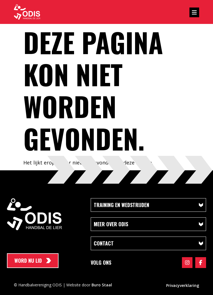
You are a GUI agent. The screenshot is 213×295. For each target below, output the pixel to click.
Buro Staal (102, 284)
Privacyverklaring (182, 285)
